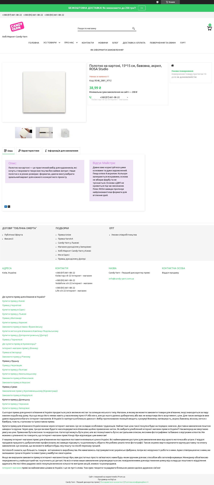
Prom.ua (121, 477)
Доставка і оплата (134, 42)
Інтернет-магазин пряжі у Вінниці (20, 348)
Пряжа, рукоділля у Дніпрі (72, 259)
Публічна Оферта (13, 234)
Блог (115, 42)
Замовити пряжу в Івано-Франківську (22, 326)
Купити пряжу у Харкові (14, 322)
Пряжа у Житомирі (12, 318)
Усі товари (50, 42)
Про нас (69, 42)
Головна (33, 42)
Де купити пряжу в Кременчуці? (19, 344)
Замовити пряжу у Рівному (16, 356)
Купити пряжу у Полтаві (14, 369)
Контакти (88, 42)
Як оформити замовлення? (107, 50)
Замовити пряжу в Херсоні (16, 382)
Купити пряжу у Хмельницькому (19, 374)
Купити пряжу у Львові (14, 314)
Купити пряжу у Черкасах (15, 404)
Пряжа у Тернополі (12, 339)
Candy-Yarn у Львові (68, 242)
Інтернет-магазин (11, 468)
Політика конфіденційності (136, 482)
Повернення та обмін (163, 42)
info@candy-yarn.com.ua (121, 278)
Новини (103, 42)
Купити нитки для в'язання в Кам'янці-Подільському (30, 331)
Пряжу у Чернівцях (12, 365)
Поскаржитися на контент (111, 482)
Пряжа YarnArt (65, 238)
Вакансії (8, 238)
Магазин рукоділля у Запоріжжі (74, 246)
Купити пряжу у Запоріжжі (16, 408)
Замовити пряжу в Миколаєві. (18, 378)
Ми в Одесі (63, 255)
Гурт (183, 42)
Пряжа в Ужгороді (11, 352)
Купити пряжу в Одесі (13, 309)
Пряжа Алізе (64, 234)
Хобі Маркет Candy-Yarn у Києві (74, 251)
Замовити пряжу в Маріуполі (17, 395)
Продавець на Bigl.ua (107, 479)
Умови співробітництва (124, 234)
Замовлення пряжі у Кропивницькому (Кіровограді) (30, 391)
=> (141, 8)
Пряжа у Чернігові (11, 305)
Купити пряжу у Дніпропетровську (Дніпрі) (25, 335)
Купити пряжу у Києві (13, 301)
